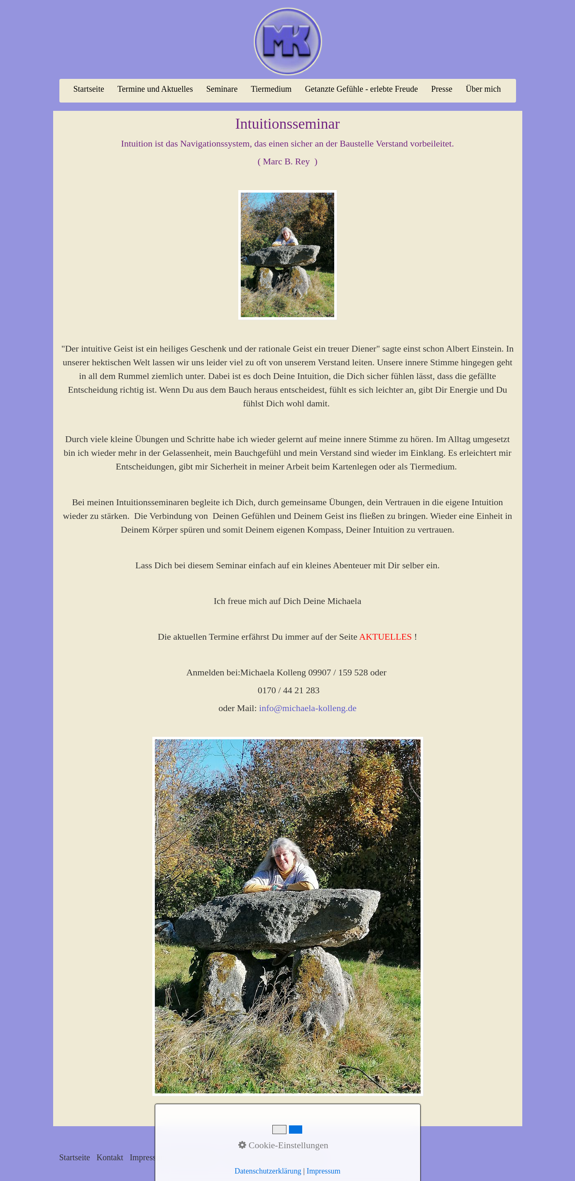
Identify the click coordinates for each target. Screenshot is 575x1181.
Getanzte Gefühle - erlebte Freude (361, 88)
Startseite (88, 88)
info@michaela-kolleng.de (308, 708)
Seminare (222, 88)
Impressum (148, 1157)
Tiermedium (271, 88)
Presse (442, 88)
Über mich (483, 88)
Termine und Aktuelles (155, 88)
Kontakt (109, 1157)
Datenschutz (193, 1157)
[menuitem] (89, 89)
